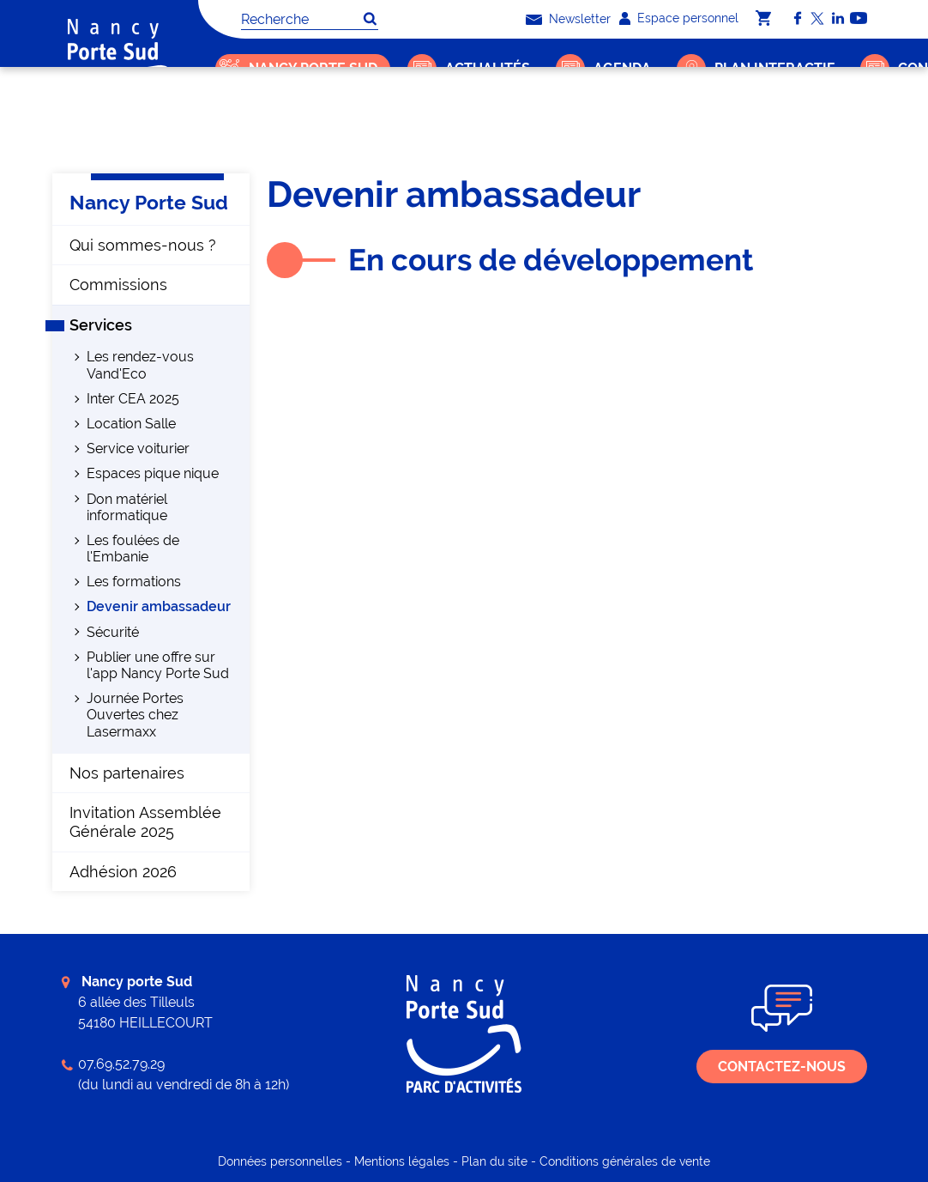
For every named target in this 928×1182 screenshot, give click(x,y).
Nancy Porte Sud (298, 125)
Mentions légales (401, 1161)
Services (394, 125)
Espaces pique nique (153, 473)
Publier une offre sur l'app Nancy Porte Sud (158, 665)
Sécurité (113, 632)
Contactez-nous (782, 1066)
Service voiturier (138, 448)
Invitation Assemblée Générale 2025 (145, 821)
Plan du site (494, 1161)
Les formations (134, 581)
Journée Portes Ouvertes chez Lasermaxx (135, 714)
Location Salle (131, 423)
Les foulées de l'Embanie (133, 548)
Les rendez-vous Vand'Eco (140, 365)
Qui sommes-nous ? (142, 245)
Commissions (118, 285)
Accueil (221, 124)
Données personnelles (280, 1161)
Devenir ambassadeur (506, 125)
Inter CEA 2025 (133, 399)
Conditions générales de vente (624, 1161)
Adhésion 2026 (123, 872)
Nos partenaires (126, 773)
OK (369, 19)
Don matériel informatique (127, 507)
